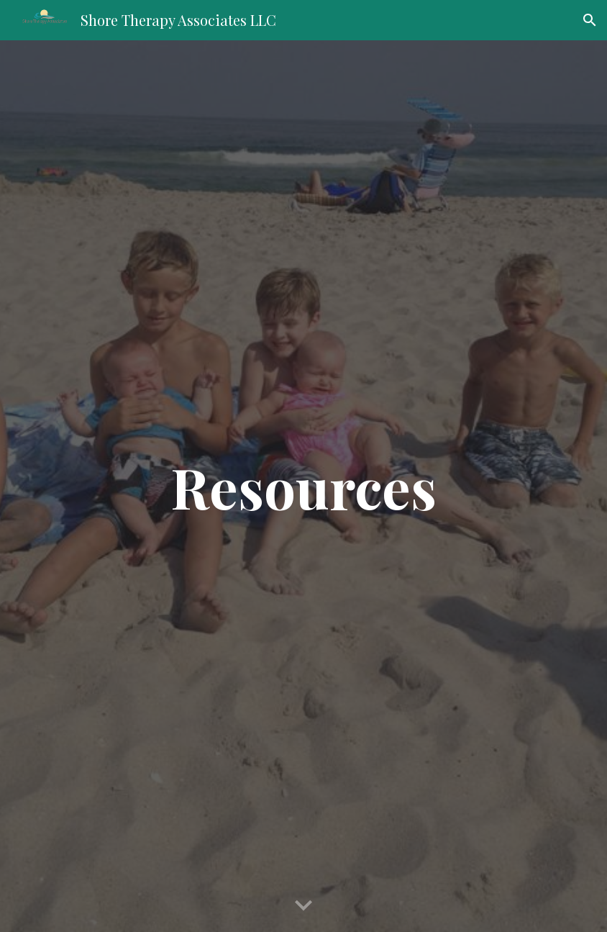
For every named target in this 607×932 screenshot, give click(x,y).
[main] (303, 486)
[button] (589, 20)
